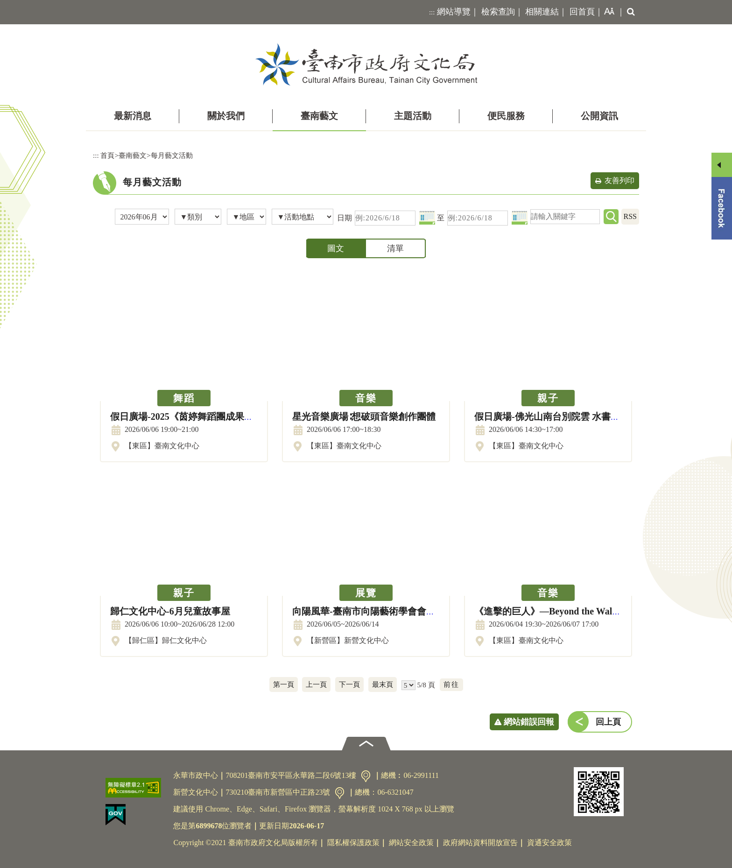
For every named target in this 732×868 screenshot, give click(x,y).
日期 (344, 218)
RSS (630, 216)
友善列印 (619, 180)
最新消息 (132, 116)
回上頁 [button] (608, 722)
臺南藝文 (319, 116)
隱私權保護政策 (353, 843)
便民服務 (506, 116)
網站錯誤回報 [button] (529, 722)
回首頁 (582, 11)
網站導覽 (454, 11)
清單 (395, 248)
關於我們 (226, 116)
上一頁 (316, 684)
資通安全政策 (549, 843)
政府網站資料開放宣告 (480, 843)
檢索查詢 (498, 11)
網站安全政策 (411, 843)
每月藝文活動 (172, 155)
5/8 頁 (426, 685)
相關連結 (542, 11)
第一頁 (283, 684)
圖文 (335, 248)
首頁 (107, 155)
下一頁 (349, 684)
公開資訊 (599, 116)
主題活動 (412, 116)
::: (432, 12)
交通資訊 (365, 776)
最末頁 (382, 684)
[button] (607, 12)
